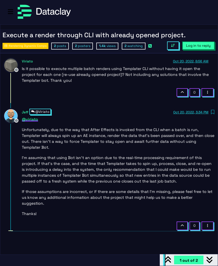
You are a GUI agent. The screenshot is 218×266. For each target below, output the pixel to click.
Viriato (27, 61)
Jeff (25, 112)
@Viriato (40, 111)
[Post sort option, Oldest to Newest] (173, 45)
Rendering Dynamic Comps (25, 46)
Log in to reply (198, 45)
